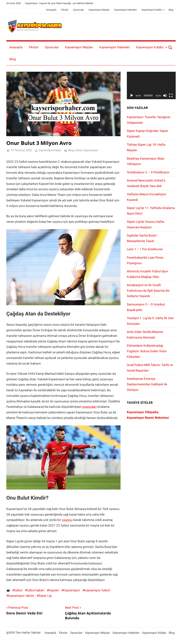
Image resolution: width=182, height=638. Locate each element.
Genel (78, 150)
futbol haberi (35, 590)
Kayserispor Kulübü (153, 9)
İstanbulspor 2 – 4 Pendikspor (148, 172)
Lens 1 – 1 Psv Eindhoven (145, 249)
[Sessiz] (165, 95)
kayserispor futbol (97, 590)
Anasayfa (51, 9)
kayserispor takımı (21, 595)
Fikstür (64, 9)
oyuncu (67, 520)
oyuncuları (89, 407)
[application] (151, 85)
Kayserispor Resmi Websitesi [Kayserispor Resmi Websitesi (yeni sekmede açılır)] (148, 418)
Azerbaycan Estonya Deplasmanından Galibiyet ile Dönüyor (147, 384)
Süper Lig (45, 595)
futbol (18, 590)
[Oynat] (132, 95)
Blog (171, 9)
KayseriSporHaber (50, 150)
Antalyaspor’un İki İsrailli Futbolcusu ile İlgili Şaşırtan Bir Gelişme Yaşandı (148, 290)
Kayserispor (91, 150)
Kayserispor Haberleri (125, 9)
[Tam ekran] (171, 95)
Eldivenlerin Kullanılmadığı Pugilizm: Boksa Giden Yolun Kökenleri (147, 351)
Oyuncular (78, 9)
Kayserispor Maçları (99, 9)
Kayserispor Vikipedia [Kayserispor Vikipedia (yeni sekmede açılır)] (142, 412)
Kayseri (54, 590)
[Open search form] (170, 47)
